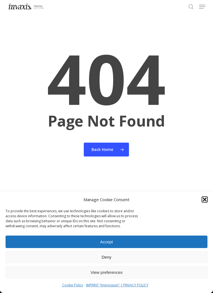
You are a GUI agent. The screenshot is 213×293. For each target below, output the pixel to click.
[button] (204, 199)
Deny (106, 257)
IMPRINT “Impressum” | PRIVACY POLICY (117, 285)
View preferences (106, 272)
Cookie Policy (72, 285)
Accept (106, 241)
